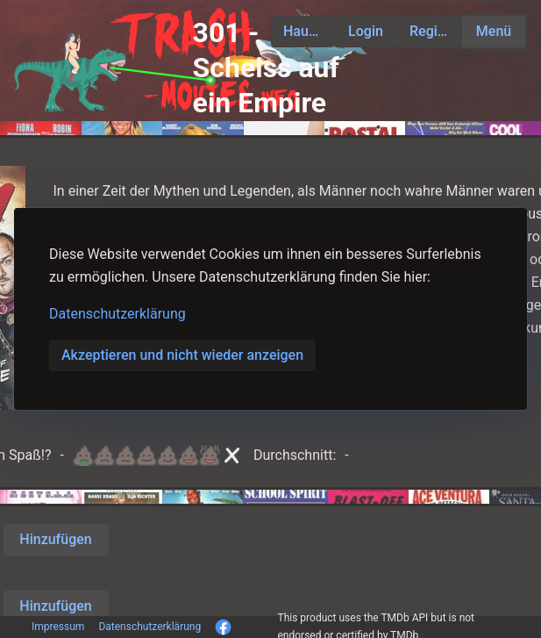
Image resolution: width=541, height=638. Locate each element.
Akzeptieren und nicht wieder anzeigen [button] (182, 355)
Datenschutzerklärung (117, 313)
